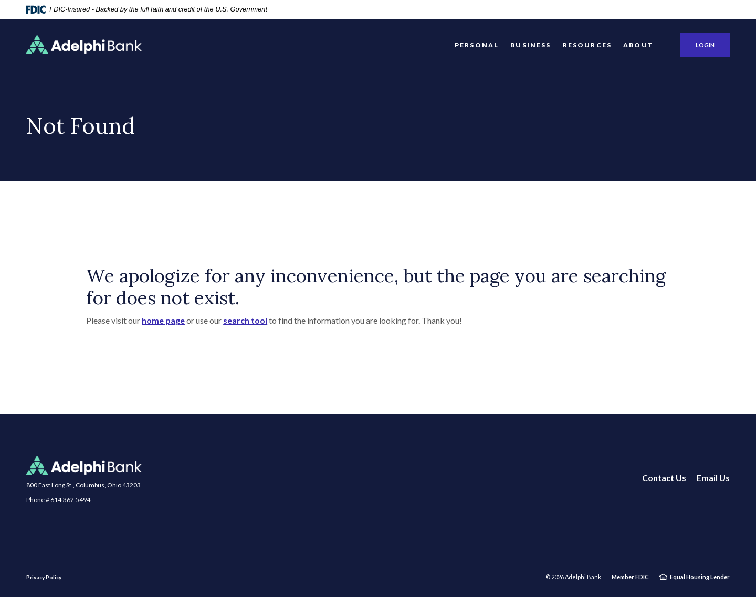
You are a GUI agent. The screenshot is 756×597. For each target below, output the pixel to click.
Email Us (713, 478)
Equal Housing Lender (700, 576)
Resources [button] (587, 45)
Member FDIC (630, 576)
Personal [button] (477, 45)
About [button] (638, 45)
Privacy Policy (43, 577)
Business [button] (530, 45)
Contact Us (664, 478)
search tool (245, 320)
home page (163, 320)
